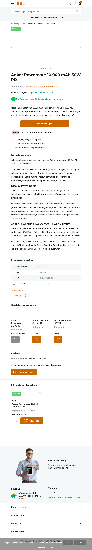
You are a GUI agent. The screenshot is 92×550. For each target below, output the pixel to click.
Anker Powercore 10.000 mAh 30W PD (25, 405)
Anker (33, 86)
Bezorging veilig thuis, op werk (27, 139)
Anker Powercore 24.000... (17, 323)
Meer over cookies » (46, 547)
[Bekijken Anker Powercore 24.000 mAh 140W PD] (20, 314)
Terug (15, 24)
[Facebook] (49, 492)
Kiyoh (21, 498)
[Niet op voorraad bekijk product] (15, 339)
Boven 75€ (28, 143)
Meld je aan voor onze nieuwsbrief (64, 497)
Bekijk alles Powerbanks (49, 86)
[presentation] (12, 47)
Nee (80, 543)
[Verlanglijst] (74, 3)
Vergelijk (16, 295)
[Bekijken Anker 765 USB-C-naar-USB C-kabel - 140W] (41, 314)
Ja (68, 543)
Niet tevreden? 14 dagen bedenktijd (29, 147)
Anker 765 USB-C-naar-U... (40, 321)
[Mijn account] (69, 3)
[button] (42, 68)
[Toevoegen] (36, 339)
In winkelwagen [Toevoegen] (44, 124)
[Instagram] (54, 492)
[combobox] (46, 11)
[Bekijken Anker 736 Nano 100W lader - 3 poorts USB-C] (63, 314)
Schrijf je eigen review (24, 372)
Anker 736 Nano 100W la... (62, 321)
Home (23, 24)
